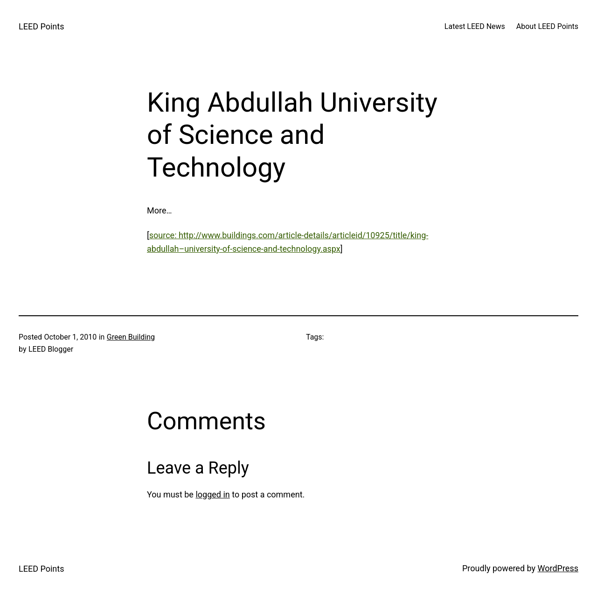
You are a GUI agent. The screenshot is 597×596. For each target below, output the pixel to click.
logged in (212, 494)
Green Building (131, 337)
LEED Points (41, 26)
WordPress (558, 568)
